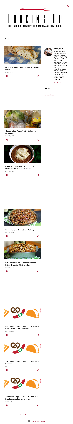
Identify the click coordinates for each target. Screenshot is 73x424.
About (15, 44)
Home (7, 44)
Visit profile (57, 82)
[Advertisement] (21, 94)
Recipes (24, 44)
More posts (22, 414)
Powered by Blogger (36, 421)
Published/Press (56, 44)
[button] (38, 76)
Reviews (33, 44)
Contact (43, 44)
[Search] (68, 6)
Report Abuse (49, 95)
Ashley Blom (58, 49)
